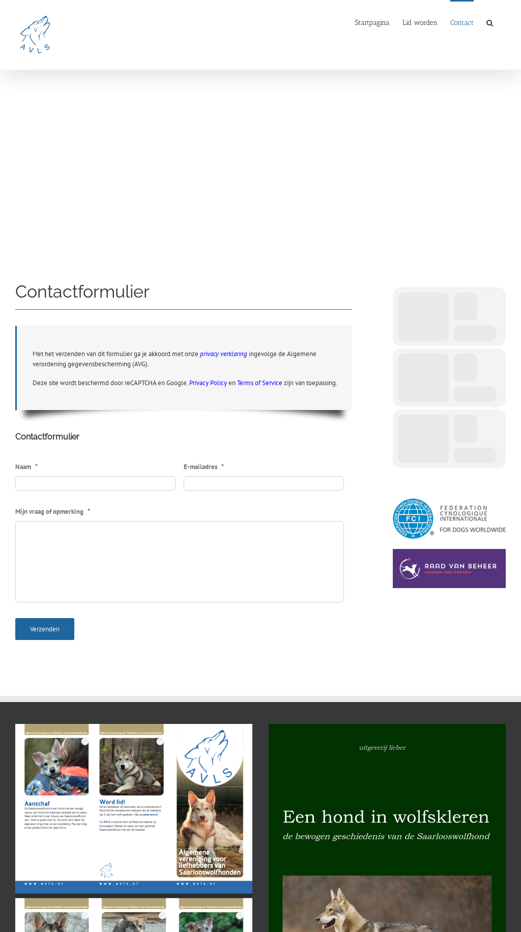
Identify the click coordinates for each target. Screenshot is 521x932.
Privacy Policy (208, 382)
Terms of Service (259, 382)
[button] (489, 22)
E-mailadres (204, 467)
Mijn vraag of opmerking (52, 512)
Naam (26, 467)
